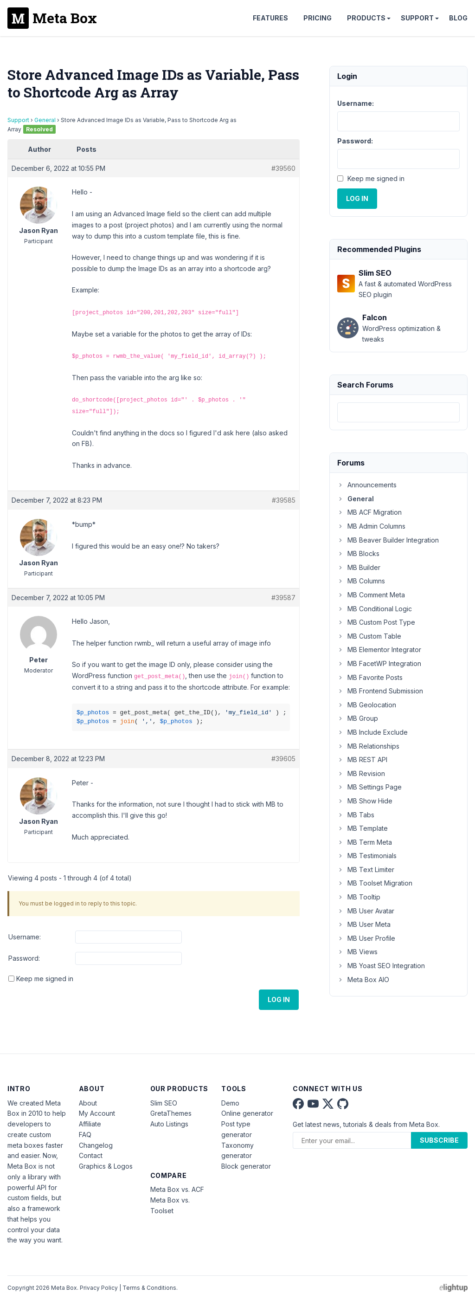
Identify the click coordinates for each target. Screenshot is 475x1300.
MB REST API (362, 759)
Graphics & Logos (106, 1166)
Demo (230, 1103)
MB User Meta (364, 924)
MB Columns (361, 581)
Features (270, 18)
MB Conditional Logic (374, 609)
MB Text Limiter (365, 869)
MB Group (357, 718)
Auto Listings (169, 1124)
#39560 (283, 168)
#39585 (283, 500)
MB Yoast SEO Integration (381, 966)
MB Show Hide (364, 801)
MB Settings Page (369, 787)
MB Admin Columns (371, 526)
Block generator (246, 1166)
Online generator (247, 1113)
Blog (458, 18)
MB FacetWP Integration (379, 663)
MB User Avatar (365, 911)
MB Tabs (355, 815)
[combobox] (398, 412)
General (45, 119)
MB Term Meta (364, 842)
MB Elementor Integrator (379, 649)
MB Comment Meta (371, 595)
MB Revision (361, 773)
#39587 (283, 597)
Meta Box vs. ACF (177, 1189)
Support (417, 18)
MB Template (362, 828)
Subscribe (439, 1140)
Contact (91, 1155)
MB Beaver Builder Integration (388, 540)
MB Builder (358, 567)
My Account (97, 1113)
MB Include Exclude (372, 732)
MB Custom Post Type (376, 622)
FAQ (85, 1134)
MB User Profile (366, 938)
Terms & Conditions (149, 1287)
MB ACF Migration (369, 512)
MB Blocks (358, 553)
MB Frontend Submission (380, 691)
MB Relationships (368, 746)
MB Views (357, 952)
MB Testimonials (367, 856)
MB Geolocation (366, 705)
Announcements (367, 485)
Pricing (317, 18)
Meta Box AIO (363, 979)
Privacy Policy (99, 1287)
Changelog (96, 1145)
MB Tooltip (358, 897)
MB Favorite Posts (370, 677)
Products (366, 18)
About (88, 1103)
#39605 (283, 759)
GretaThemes (171, 1113)
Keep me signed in (44, 979)
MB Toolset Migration (374, 883)
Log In (279, 999)
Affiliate (90, 1124)
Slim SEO (163, 1103)
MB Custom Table (369, 636)
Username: (24, 937)
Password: (24, 958)
